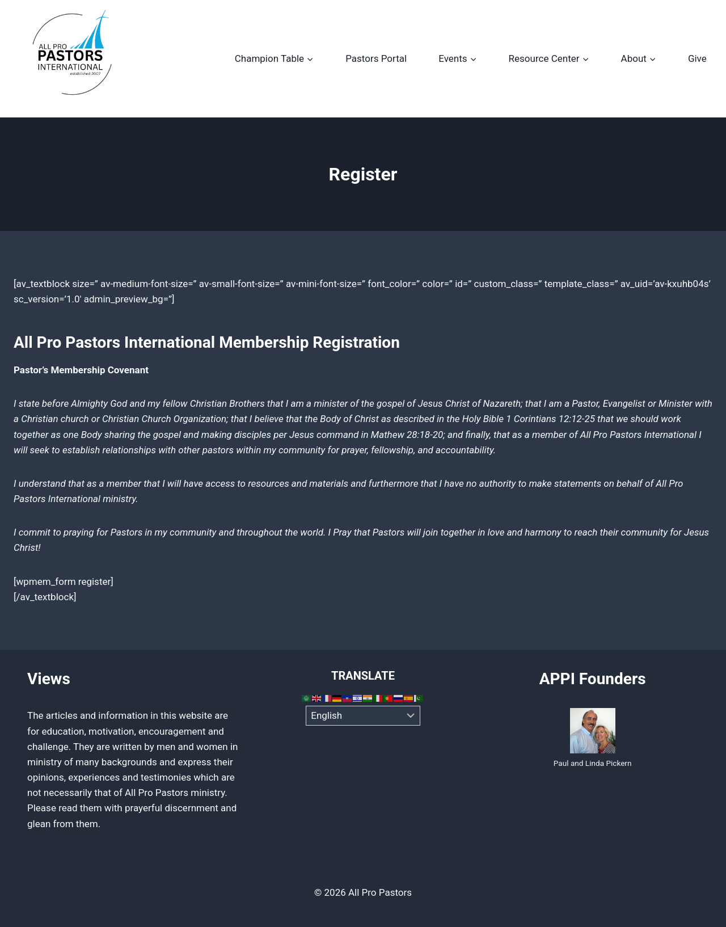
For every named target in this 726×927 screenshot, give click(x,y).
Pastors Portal (376, 58)
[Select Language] (363, 716)
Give (697, 58)
